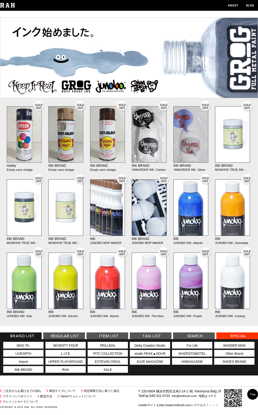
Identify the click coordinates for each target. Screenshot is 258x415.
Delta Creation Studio (150, 345)
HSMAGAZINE (192, 362)
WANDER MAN (234, 345)
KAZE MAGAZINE (150, 362)
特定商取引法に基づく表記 (101, 390)
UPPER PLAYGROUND (65, 362)
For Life (192, 345)
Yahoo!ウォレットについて (78, 396)
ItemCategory (107, 335)
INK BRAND (57, 166)
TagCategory (150, 335)
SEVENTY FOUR (65, 345)
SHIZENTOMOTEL (192, 354)
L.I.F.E (65, 354)
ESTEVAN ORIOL (108, 362)
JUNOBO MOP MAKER (105, 242)
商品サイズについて (62, 390)
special (237, 335)
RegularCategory (64, 335)
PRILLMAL (108, 345)
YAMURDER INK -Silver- (189, 169)
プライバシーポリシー (17, 396)
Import (23, 362)
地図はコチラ (207, 396)
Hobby (11, 166)
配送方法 (46, 396)
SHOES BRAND (234, 362)
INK (92, 239)
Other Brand (234, 354)
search (194, 335)
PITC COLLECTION (107, 354)
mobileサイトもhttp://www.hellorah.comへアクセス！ (173, 405)
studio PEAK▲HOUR (149, 354)
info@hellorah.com (184, 396)
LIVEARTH (23, 354)
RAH (65, 370)
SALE (108, 370)
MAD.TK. (23, 345)
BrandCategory (21, 335)
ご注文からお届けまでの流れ (22, 390)
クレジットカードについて (20, 401)
